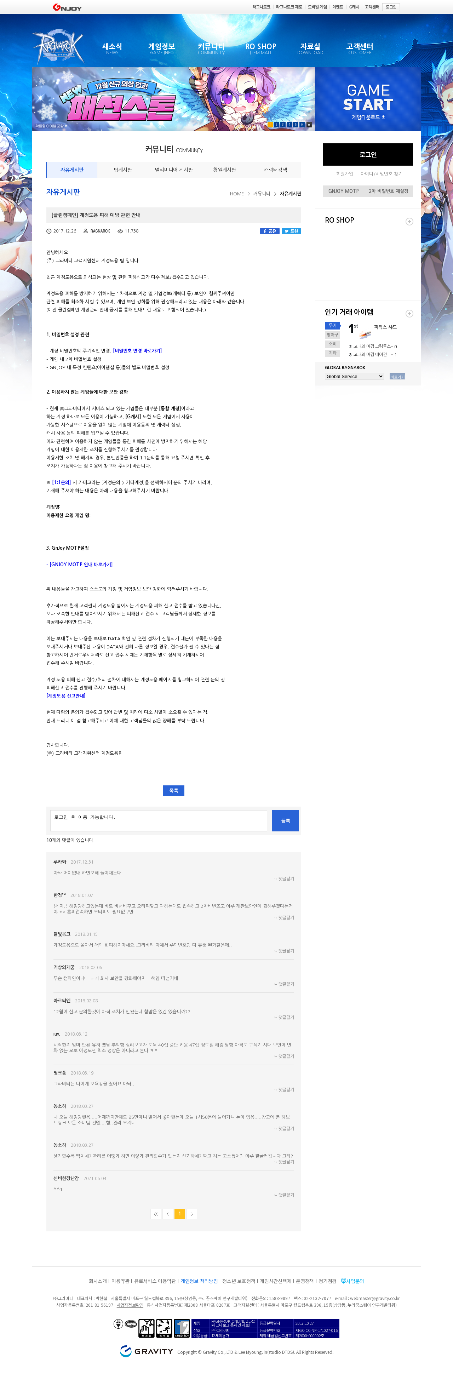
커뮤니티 (261, 193)
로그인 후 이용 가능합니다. (158, 820)
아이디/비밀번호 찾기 (381, 174)
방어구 (332, 335)
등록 (285, 820)
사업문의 (355, 1280)
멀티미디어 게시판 (174, 169)
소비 (333, 344)
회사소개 (98, 1280)
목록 (173, 790)
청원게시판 (224, 169)
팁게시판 (123, 169)
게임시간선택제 (275, 1280)
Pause (309, 124)
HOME (237, 193)
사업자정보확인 (130, 1305)
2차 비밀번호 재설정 (388, 191)
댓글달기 (286, 879)
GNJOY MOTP (343, 191)
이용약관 (120, 1280)
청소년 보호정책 (238, 1280)
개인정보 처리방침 (199, 1280)
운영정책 (305, 1280)
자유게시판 (72, 169)
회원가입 (344, 174)
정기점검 (328, 1280)
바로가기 (397, 377)
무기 (333, 325)
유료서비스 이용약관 (155, 1280)
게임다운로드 (368, 117)
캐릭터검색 (275, 169)
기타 (333, 353)
